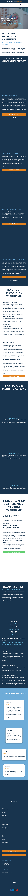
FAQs (2, 835)
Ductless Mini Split (5, 824)
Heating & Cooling (5, 822)
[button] (20, 5)
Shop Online (4, 838)
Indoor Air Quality (5, 828)
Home (3, 808)
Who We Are (4, 836)
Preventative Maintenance (6, 830)
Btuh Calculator (4, 815)
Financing (3, 839)
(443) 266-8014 (14, 801)
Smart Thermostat (5, 827)
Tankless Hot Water (5, 825)
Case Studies (4, 812)
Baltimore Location (5, 809)
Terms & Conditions (5, 842)
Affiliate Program (5, 811)
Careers (3, 843)
